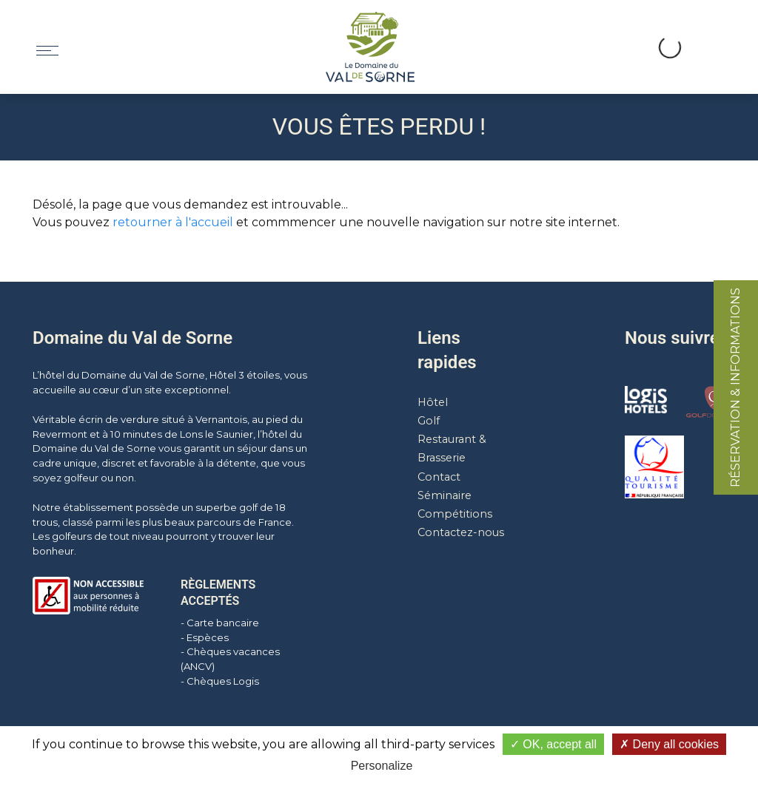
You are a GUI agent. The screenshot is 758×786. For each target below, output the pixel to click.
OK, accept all (553, 744)
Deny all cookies (669, 744)
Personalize (382, 765)
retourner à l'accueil (173, 222)
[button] (619, 30)
